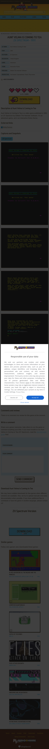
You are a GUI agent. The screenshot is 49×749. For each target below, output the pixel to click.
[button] (24, 402)
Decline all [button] (14, 398)
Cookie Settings (9, 392)
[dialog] (24, 374)
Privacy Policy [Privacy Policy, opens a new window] (21, 392)
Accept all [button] (35, 398)
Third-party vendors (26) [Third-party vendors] (23, 376)
